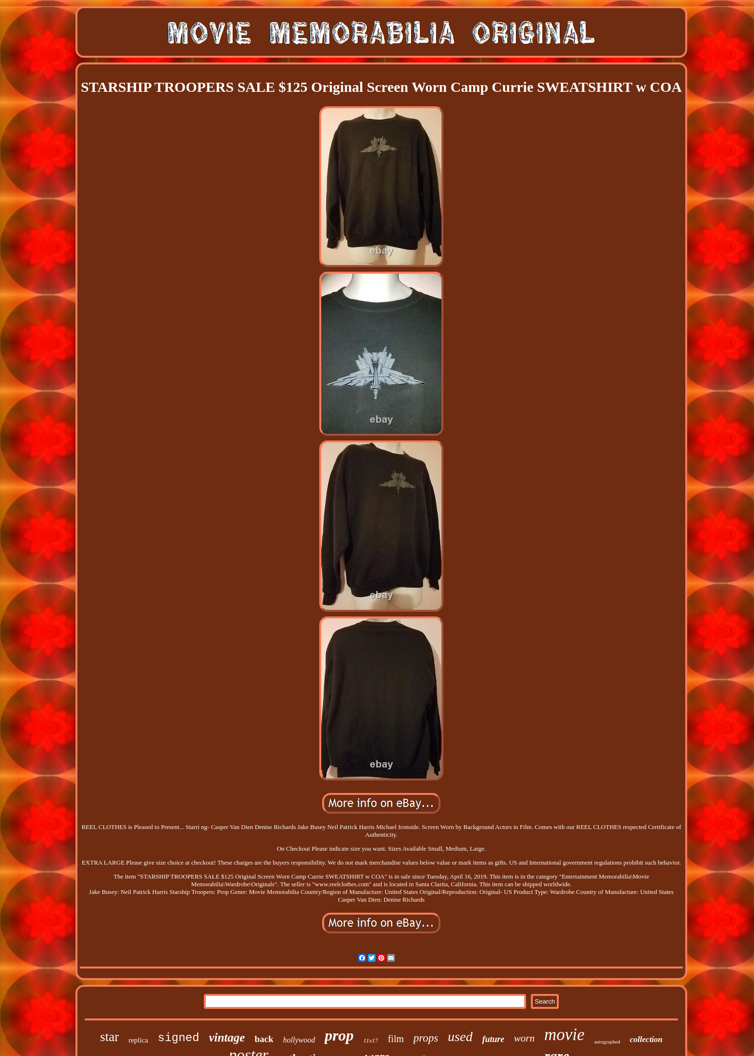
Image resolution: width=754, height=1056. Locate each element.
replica (138, 1040)
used (460, 1036)
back (263, 1039)
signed (178, 1037)
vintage (227, 1037)
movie (564, 1034)
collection (646, 1039)
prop (339, 1035)
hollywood (299, 1040)
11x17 (371, 1040)
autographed (607, 1041)
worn (524, 1038)
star (109, 1037)
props (426, 1038)
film (395, 1038)
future (493, 1039)
